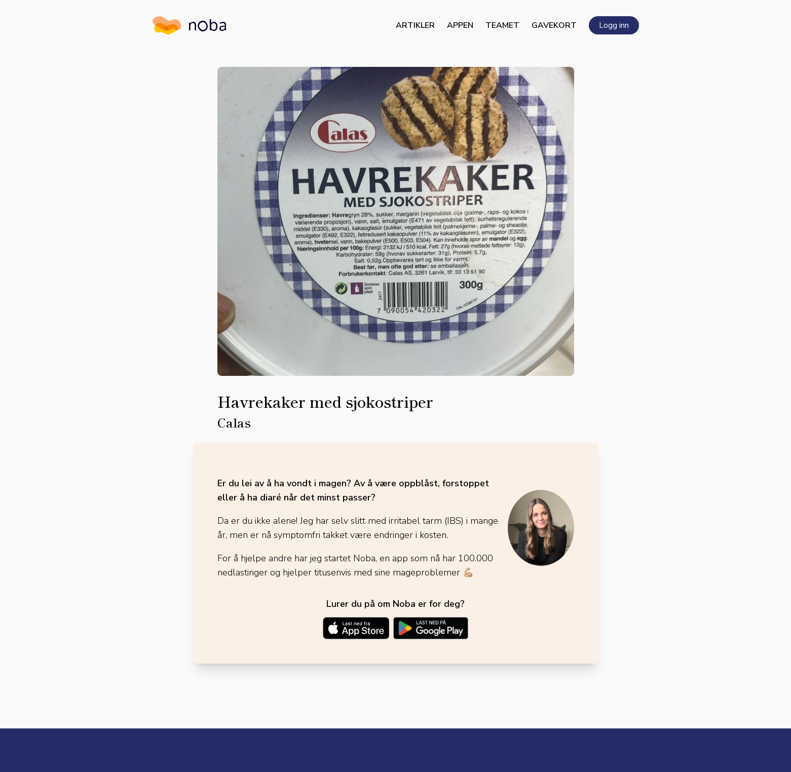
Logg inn (614, 25)
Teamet (502, 25)
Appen (460, 25)
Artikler (415, 25)
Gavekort (554, 25)
